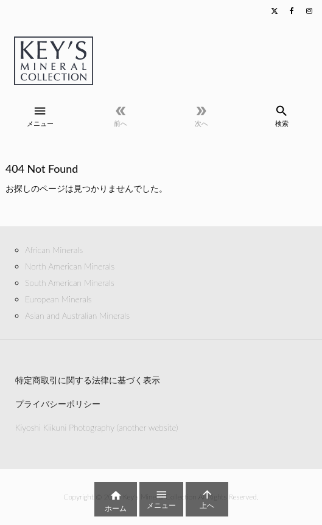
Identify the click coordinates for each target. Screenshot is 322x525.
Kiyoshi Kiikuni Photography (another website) (96, 427)
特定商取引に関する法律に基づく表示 (87, 380)
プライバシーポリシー (57, 403)
